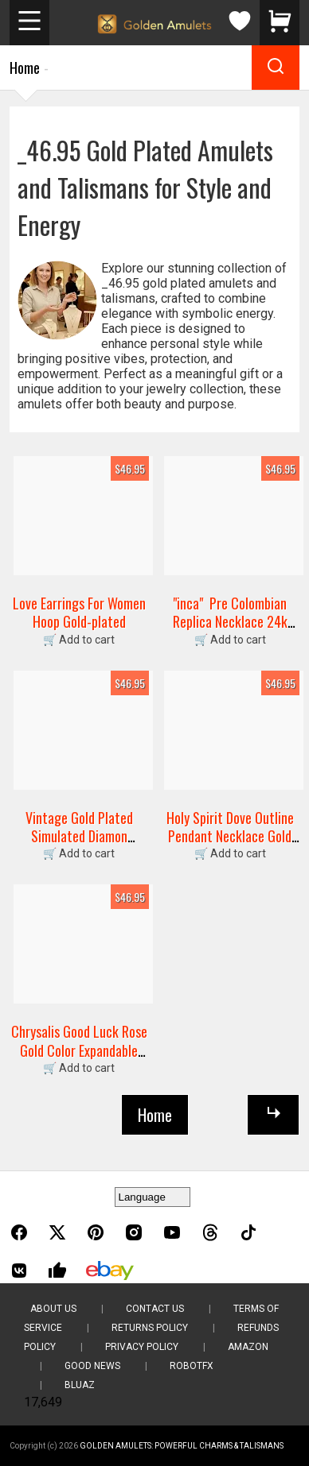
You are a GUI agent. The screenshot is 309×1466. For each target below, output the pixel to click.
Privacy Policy (141, 1346)
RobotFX (191, 1365)
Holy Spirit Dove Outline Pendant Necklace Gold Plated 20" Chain (230, 836)
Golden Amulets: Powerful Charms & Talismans (182, 1445)
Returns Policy (149, 1327)
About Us (53, 1308)
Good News (92, 1365)
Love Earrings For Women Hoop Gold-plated (79, 612)
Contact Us (155, 1308)
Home (25, 67)
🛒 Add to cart (79, 639)
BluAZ (80, 1385)
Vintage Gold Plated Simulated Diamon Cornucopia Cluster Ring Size (79, 845)
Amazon (248, 1346)
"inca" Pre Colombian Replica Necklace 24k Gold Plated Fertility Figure (230, 631)
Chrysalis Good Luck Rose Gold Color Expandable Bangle (79, 1050)
